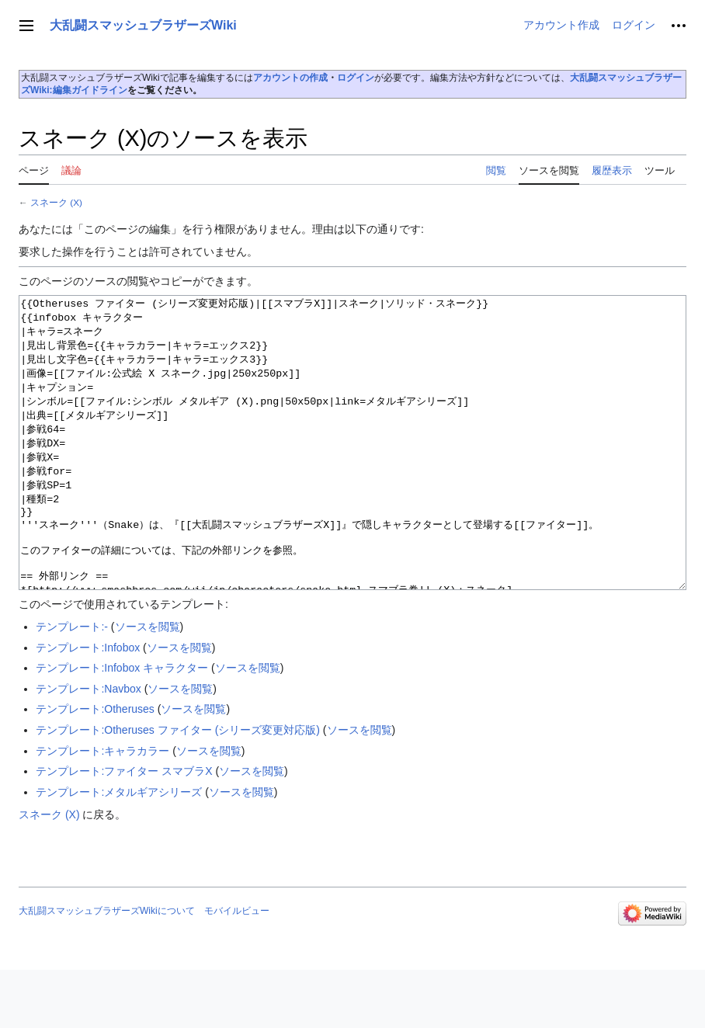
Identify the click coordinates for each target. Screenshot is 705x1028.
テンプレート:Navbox (88, 747)
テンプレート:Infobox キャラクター (122, 726)
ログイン (355, 77)
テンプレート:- (72, 685)
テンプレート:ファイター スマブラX (124, 829)
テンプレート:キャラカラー (102, 809)
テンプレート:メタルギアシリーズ (119, 850)
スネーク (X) (56, 202)
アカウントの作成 (290, 77)
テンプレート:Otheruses (95, 767)
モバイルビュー (236, 969)
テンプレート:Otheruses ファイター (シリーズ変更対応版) (178, 788)
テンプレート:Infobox (88, 706)
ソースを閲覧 (147, 685)
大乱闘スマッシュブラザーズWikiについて (107, 969)
